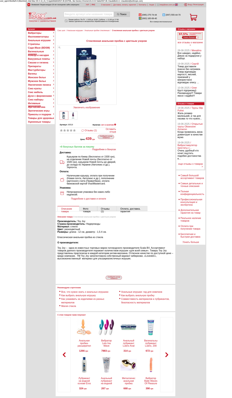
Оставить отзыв (111, 130)
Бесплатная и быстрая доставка (190, 235)
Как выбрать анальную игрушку (78, 295)
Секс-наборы (35, 99)
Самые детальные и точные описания (192, 184)
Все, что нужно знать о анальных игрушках (84, 292)
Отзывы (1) (91, 130)
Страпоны (34, 44)
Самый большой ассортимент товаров (192, 176)
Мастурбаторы (36, 70)
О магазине (106, 5)
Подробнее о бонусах (104, 149)
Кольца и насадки (38, 55)
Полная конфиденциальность (192, 192)
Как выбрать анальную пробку (137, 295)
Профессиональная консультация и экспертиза (191, 202)
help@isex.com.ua (167, 5)
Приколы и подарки (39, 114)
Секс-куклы (34, 88)
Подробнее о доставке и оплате (88, 198)
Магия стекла (68, 306)
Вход (190, 5)
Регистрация (198, 5)
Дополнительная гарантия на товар (190, 211)
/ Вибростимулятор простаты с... (187, 145)
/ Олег (193, 88)
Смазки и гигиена (38, 62)
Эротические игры (39, 110)
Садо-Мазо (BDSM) (39, 48)
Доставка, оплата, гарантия (124, 5)
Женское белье (37, 77)
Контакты (142, 5)
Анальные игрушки (39, 40)
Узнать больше (191, 242)
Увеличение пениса (39, 85)
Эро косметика (36, 107)
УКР (87, 5)
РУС (93, 5)
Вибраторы (34, 33)
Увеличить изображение (86, 107)
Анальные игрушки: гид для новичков (141, 292)
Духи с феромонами (40, 96)
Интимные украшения (34, 103)
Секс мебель (35, 92)
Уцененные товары (39, 122)
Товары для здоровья (41, 118)
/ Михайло (195, 50)
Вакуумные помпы (39, 59)
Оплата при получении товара (190, 227)
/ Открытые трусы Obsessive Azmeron (190, 126)
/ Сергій (194, 64)
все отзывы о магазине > (190, 43)
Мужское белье (37, 81)
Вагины (32, 73)
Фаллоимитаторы (38, 36)
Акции (151, 5)
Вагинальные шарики (36, 51)
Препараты (34, 66)
